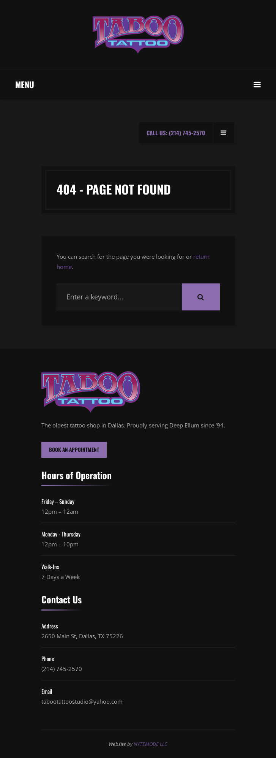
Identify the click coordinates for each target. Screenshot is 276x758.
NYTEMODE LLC (150, 744)
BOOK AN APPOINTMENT (74, 449)
